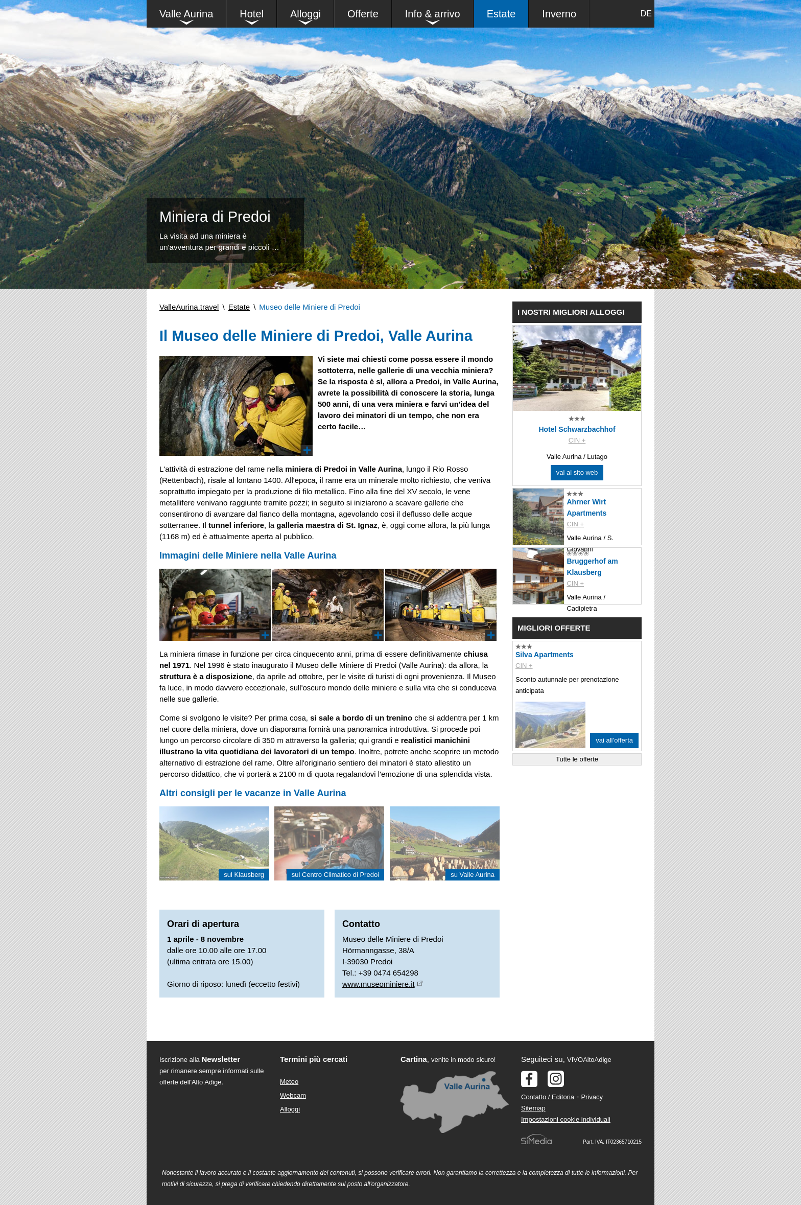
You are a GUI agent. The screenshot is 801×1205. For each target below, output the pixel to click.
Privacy (592, 1097)
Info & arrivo (432, 13)
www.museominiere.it (378, 984)
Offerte (363, 13)
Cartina (413, 1059)
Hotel (252, 13)
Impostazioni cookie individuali (565, 1119)
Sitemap (533, 1108)
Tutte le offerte (577, 759)
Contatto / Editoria (547, 1097)
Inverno (559, 13)
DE (646, 13)
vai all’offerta (614, 740)
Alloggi (305, 13)
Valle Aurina (186, 13)
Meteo (289, 1081)
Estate (501, 13)
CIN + (577, 440)
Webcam (293, 1095)
